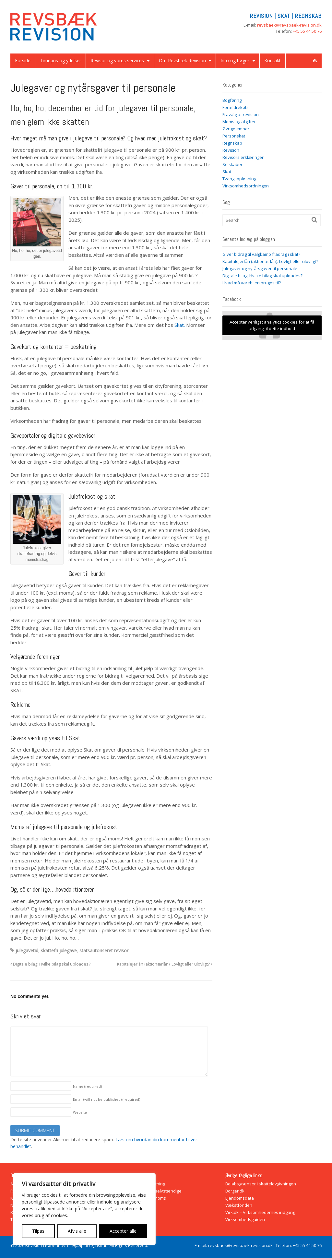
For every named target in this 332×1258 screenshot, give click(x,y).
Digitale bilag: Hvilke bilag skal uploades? (50, 964)
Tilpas (38, 1231)
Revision (230, 150)
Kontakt (272, 60)
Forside (22, 60)
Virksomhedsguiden (245, 1219)
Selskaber (232, 164)
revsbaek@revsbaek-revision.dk (289, 25)
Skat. (179, 325)
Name (87, 1086)
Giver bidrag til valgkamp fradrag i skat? (261, 254)
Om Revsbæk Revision (182, 60)
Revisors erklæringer (243, 157)
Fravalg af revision (240, 114)
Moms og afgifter (239, 122)
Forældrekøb (235, 107)
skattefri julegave (59, 950)
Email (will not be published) (106, 1099)
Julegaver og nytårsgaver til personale (259, 268)
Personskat (233, 136)
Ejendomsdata (239, 1198)
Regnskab (232, 143)
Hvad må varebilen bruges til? (251, 283)
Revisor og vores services (117, 60)
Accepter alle (123, 1231)
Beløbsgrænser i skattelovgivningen (260, 1184)
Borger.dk (234, 1191)
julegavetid (27, 950)
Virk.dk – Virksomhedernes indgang (260, 1212)
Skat (226, 171)
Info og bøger (234, 60)
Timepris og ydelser (60, 60)
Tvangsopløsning (239, 179)
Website (80, 1112)
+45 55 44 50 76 (307, 31)
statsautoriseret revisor (103, 950)
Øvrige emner (235, 129)
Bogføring (232, 100)
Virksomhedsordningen (245, 186)
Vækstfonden (238, 1205)
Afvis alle (77, 1231)
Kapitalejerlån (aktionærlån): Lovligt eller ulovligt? (164, 964)
